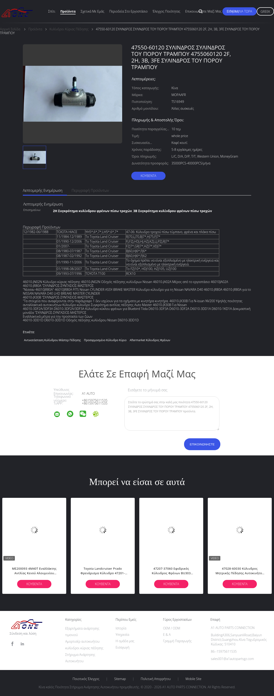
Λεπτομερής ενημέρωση (42, 190)
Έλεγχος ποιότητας (166, 11)
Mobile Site (193, 678)
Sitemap (120, 678)
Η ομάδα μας (125, 641)
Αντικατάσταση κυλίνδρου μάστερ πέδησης (52, 340)
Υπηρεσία (122, 634)
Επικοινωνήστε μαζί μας (203, 11)
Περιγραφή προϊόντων (90, 190)
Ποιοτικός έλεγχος (86, 678)
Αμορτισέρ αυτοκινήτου (82, 641)
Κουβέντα (148, 176)
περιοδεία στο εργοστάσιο (128, 11)
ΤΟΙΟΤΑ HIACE (67, 232)
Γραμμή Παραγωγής (177, 641)
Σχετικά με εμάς (92, 11)
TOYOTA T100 (95, 273)
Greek (265, 11)
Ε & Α (167, 634)
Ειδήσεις (233, 11)
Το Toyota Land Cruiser (102, 236)
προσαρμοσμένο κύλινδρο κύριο (105, 340)
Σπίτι (51, 11)
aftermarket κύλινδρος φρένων (150, 340)
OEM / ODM (171, 628)
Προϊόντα (68, 11)
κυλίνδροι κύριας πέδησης (84, 648)
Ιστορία (121, 628)
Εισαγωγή (122, 647)
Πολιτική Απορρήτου (156, 678)
